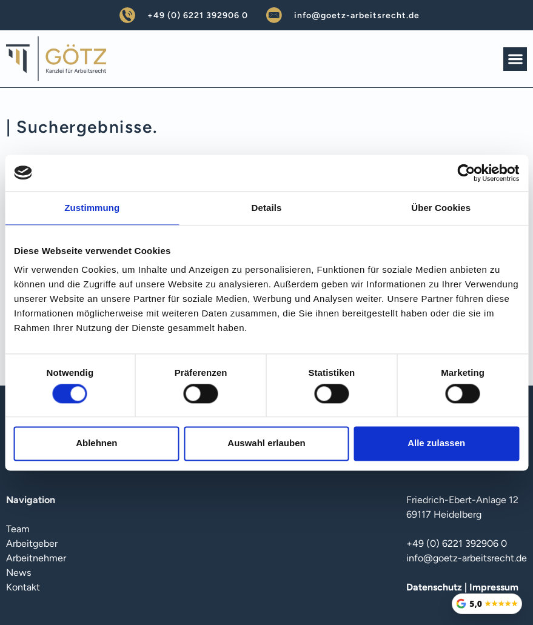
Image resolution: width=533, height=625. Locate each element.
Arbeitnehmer (36, 558)
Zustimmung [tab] (91, 207)
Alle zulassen (436, 443)
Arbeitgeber (32, 543)
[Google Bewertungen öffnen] (487, 603)
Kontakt (23, 587)
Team (18, 529)
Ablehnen (96, 443)
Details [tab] (267, 207)
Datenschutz (434, 587)
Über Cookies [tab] (441, 207)
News (18, 572)
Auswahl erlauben (266, 443)
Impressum (493, 587)
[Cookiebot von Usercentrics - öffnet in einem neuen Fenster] (466, 173)
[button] (515, 59)
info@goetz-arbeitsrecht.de (357, 15)
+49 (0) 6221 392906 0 (197, 15)
